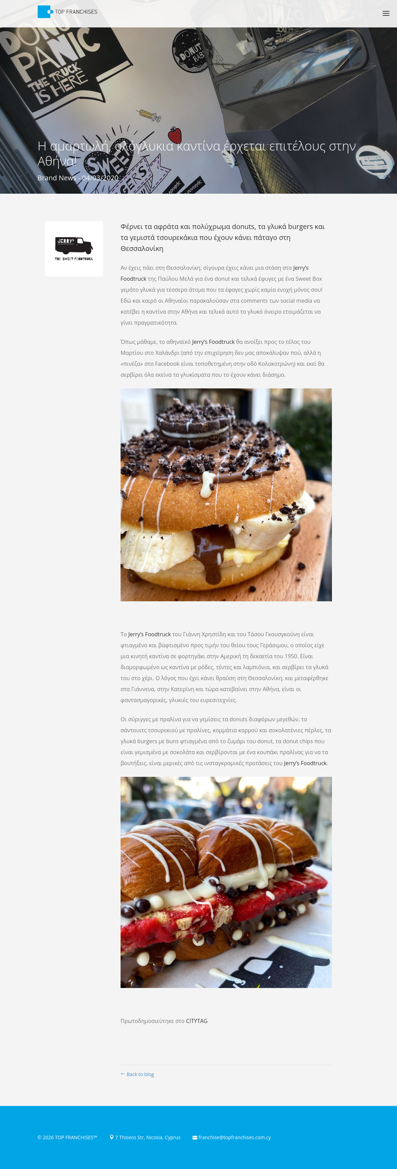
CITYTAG (197, 1021)
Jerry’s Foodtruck (213, 342)
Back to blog (137, 1074)
